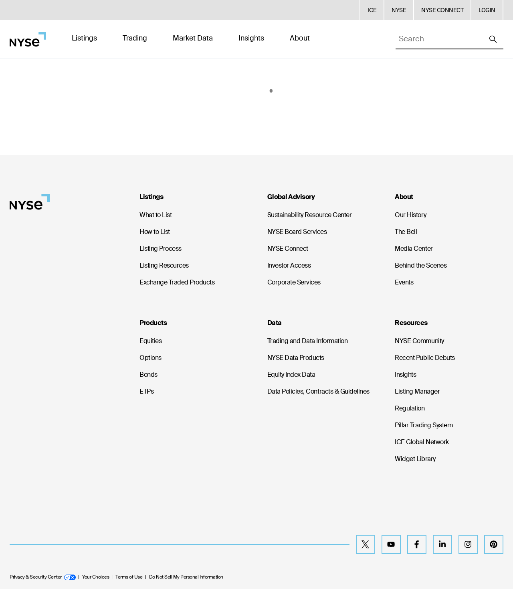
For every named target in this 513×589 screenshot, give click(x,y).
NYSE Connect (287, 248)
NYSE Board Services (297, 231)
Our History (410, 215)
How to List (154, 231)
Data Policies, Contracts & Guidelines (318, 391)
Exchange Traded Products (176, 282)
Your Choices (95, 577)
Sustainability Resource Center (309, 215)
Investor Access (289, 265)
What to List (155, 215)
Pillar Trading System (423, 425)
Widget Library (415, 459)
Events (404, 282)
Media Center (413, 248)
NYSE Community (419, 341)
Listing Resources (164, 265)
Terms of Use (128, 577)
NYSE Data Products (295, 357)
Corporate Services (294, 282)
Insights (405, 374)
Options (150, 357)
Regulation (409, 408)
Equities (150, 341)
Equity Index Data (291, 374)
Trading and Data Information (307, 341)
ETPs (146, 391)
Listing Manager (417, 391)
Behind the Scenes (420, 265)
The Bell (406, 231)
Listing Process (160, 248)
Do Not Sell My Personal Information (186, 577)
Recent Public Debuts (424, 357)
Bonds (148, 374)
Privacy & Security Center (43, 577)
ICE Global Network (421, 442)
